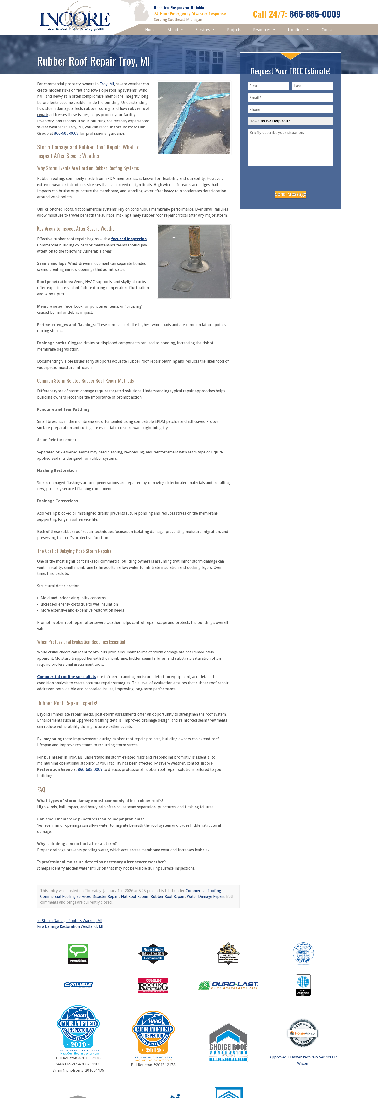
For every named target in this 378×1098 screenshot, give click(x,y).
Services (205, 29)
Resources (264, 29)
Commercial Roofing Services (65, 896)
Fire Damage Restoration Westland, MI (72, 926)
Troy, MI (107, 84)
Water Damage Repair (205, 896)
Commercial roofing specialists (66, 676)
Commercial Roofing (203, 890)
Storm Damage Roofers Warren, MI (69, 920)
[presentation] (290, 177)
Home (150, 29)
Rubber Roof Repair (168, 896)
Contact (328, 29)
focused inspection (129, 239)
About (176, 29)
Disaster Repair (106, 896)
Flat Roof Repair (135, 896)
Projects (234, 29)
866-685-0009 (315, 13)
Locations (299, 29)
